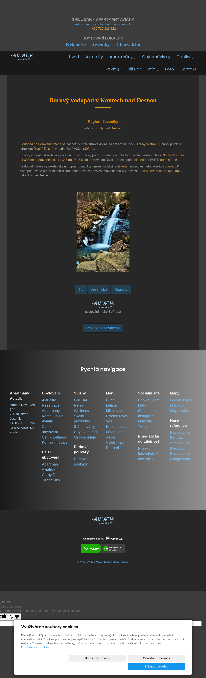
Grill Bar (133, 69)
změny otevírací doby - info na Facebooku (103, 24)
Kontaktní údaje (55, 442)
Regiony (120, 289)
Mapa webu (179, 411)
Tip (81, 289)
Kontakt (188, 69)
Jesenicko (99, 289)
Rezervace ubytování (103, 328)
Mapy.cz (177, 405)
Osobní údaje (85, 437)
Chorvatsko (128, 44)
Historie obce (116, 426)
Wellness (81, 411)
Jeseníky (101, 44)
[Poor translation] (14, 617)
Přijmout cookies (169, 666)
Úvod (74, 57)
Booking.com (148, 400)
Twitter (143, 426)
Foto (169, 69)
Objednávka (156, 57)
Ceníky (184, 57)
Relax (112, 69)
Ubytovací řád (85, 432)
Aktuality (94, 57)
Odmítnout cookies (138, 666)
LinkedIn (145, 421)
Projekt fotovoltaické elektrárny (148, 453)
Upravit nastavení (104, 666)
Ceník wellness (54, 437)
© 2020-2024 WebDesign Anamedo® (103, 562)
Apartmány (122, 57)
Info (153, 69)
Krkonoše (76, 44)
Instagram (146, 416)
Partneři (112, 448)
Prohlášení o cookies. (35, 656)
